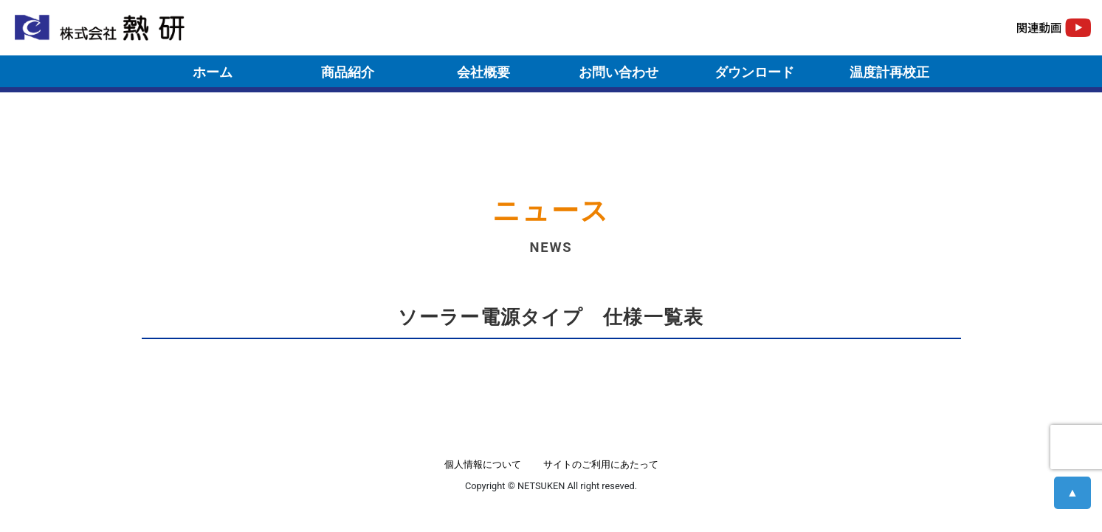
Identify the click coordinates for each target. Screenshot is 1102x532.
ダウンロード (754, 72)
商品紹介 (347, 72)
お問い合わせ (618, 72)
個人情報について (482, 464)
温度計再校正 (889, 72)
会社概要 (483, 72)
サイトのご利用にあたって (600, 464)
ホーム (213, 72)
